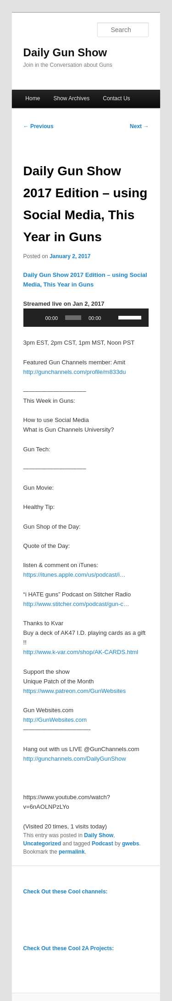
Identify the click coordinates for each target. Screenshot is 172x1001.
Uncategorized (42, 843)
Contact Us (116, 98)
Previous (38, 126)
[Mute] (111, 317)
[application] (86, 317)
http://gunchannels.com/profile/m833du (74, 371)
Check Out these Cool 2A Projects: (68, 948)
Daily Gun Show (65, 52)
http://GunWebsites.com (55, 719)
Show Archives (71, 98)
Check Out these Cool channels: (65, 891)
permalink (72, 852)
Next (139, 126)
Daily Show (98, 835)
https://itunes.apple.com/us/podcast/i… (74, 574)
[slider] (73, 317)
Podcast (102, 843)
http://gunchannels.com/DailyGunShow (74, 758)
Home (32, 98)
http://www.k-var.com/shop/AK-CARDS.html (81, 652)
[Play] (35, 317)
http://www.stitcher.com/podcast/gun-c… (76, 604)
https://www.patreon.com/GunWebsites (74, 690)
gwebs (130, 843)
